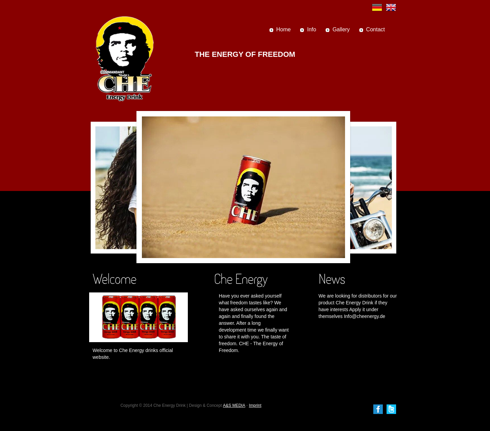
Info (311, 29)
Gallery (341, 29)
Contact (375, 29)
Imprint (255, 405)
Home (283, 29)
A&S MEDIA (234, 405)
